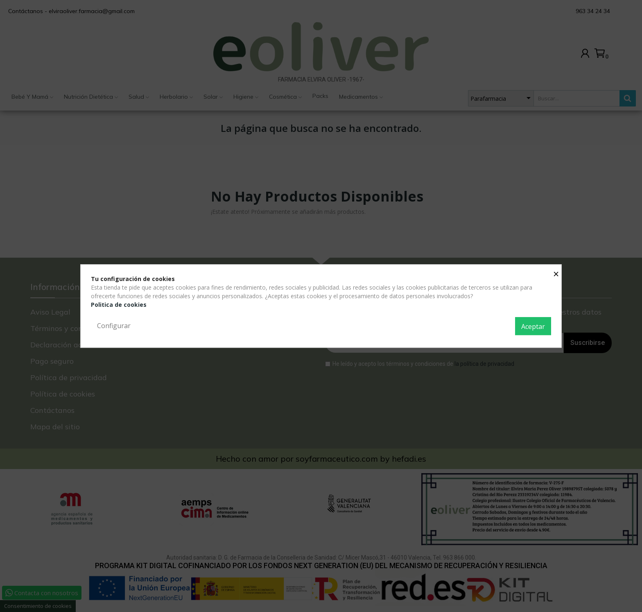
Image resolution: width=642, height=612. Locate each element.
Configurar (114, 325)
